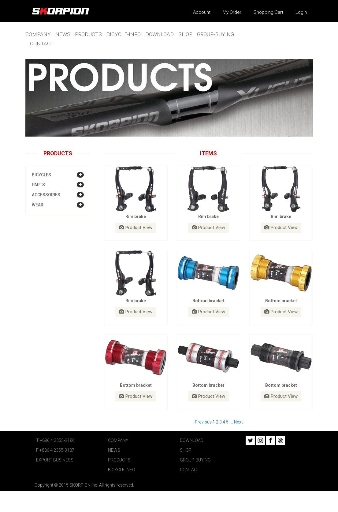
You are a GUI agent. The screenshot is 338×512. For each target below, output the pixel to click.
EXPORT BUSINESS (54, 459)
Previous (203, 422)
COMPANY (38, 34)
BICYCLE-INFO (123, 34)
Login (301, 12)
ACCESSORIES (46, 194)
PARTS (38, 184)
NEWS (62, 34)
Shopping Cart (268, 12)
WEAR (37, 204)
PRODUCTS (88, 34)
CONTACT (42, 43)
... (231, 422)
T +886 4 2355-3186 (55, 440)
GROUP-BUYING (215, 34)
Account (201, 12)
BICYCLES (41, 174)
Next (238, 422)
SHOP (185, 34)
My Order (232, 12)
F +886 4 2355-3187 (55, 450)
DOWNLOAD (159, 34)
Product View (135, 227)
